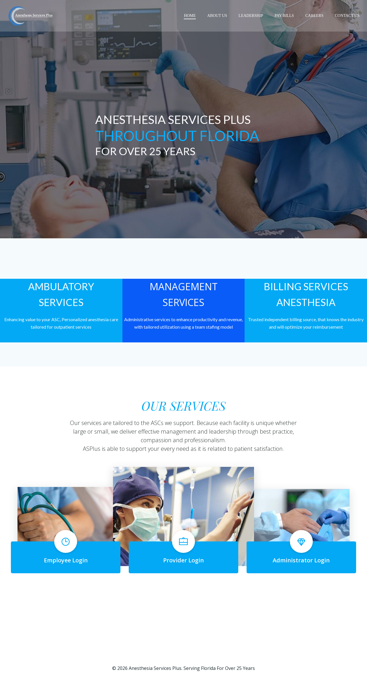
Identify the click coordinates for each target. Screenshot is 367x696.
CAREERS (315, 15)
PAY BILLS (284, 15)
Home (190, 15)
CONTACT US (347, 15)
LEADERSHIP (251, 15)
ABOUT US (218, 15)
